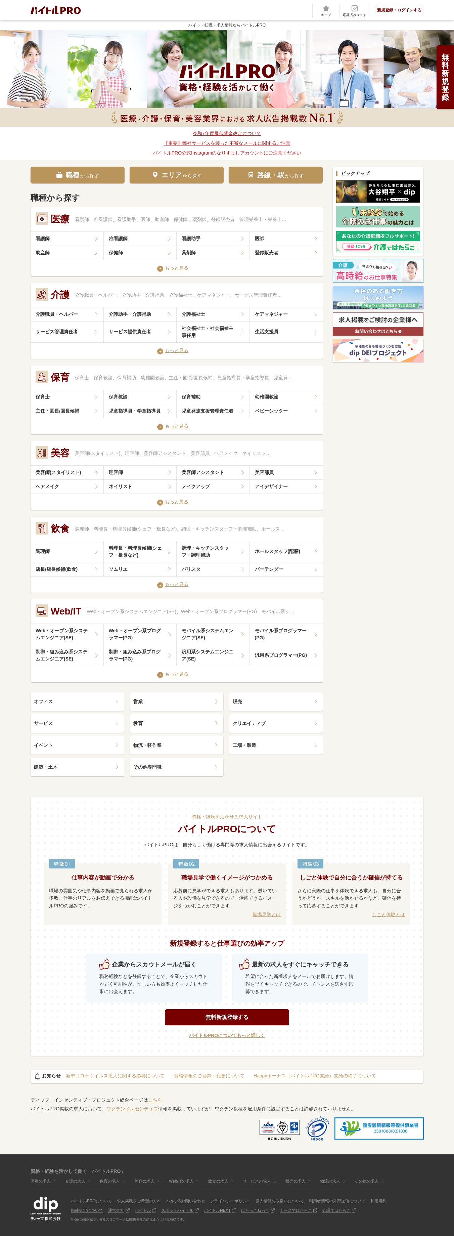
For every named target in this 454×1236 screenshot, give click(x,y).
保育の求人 (110, 1181)
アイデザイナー (271, 486)
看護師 (43, 238)
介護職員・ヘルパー (57, 314)
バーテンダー (269, 569)
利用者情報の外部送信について (337, 1201)
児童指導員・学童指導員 (135, 411)
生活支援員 (266, 331)
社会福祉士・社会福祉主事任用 (207, 332)
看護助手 (191, 238)
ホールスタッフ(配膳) (277, 551)
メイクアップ (196, 486)
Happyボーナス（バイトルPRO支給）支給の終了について (315, 1075)
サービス (43, 723)
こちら (155, 1100)
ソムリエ (118, 569)
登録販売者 (266, 252)
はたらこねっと (255, 1210)
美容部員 (264, 472)
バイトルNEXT (217, 1210)
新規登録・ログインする (399, 10)
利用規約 (378, 1201)
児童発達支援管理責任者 (207, 411)
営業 (138, 701)
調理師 (43, 551)
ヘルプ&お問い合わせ (185, 1201)
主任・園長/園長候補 (57, 411)
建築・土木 (45, 767)
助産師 (43, 252)
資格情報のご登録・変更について (209, 1075)
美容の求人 (144, 1181)
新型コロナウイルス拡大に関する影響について (115, 1075)
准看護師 (118, 238)
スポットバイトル (177, 1210)
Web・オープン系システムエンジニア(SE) (62, 634)
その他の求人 (367, 1181)
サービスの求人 (257, 1181)
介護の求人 (75, 1181)
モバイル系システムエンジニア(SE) (207, 634)
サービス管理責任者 (57, 331)
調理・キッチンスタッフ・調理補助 (205, 551)
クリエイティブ (249, 723)
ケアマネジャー (271, 314)
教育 (138, 723)
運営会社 (116, 1210)
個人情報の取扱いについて (280, 1201)
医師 (259, 238)
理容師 (116, 472)
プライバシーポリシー (230, 1201)
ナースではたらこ (296, 1210)
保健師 (116, 252)
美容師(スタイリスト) (58, 472)
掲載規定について (87, 1210)
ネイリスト (120, 486)
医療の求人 (41, 1181)
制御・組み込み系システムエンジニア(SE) (61, 655)
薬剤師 (189, 252)
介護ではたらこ (336, 1210)
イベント (43, 745)
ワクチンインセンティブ (132, 1108)
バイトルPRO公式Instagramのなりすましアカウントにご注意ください (227, 153)
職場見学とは (267, 914)
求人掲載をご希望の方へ (139, 1201)
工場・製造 (244, 745)
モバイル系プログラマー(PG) (281, 634)
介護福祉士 (193, 314)
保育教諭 (118, 396)
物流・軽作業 (147, 745)
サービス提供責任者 (130, 331)
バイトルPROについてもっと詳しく (227, 1035)
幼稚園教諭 (266, 396)
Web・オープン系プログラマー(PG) (135, 634)
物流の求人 (330, 1181)
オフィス (43, 701)
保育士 (43, 396)
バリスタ (191, 569)
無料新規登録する (227, 1017)
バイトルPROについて (91, 1201)
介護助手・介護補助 (130, 314)
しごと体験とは (388, 914)
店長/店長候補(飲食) (57, 569)
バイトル (143, 1210)
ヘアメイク (47, 486)
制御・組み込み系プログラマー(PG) (135, 655)
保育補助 (191, 396)
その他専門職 (147, 767)
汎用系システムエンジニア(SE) (207, 655)
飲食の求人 (218, 1181)
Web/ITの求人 (181, 1181)
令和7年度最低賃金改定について (227, 133)
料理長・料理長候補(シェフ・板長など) (135, 551)
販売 (237, 701)
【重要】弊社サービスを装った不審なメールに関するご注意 (227, 143)
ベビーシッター (271, 411)
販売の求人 (295, 1181)
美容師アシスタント (203, 472)
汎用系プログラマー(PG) (281, 655)
